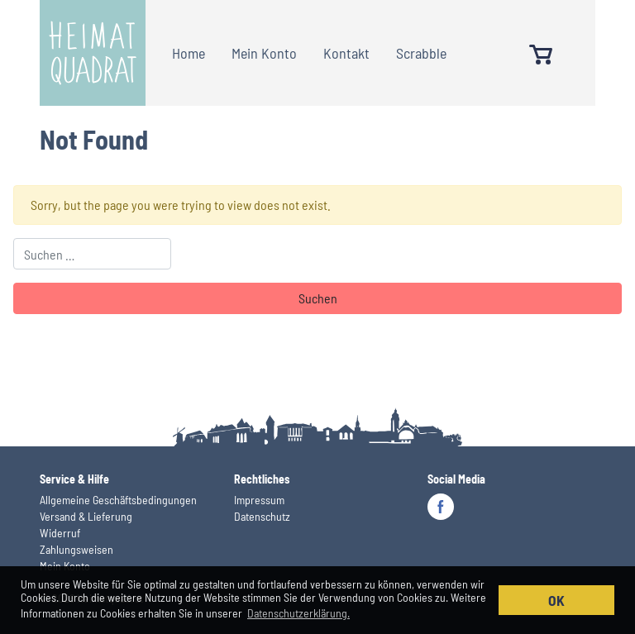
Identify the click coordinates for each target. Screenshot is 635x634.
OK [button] (556, 600)
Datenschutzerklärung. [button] (298, 613)
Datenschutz (262, 516)
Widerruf (60, 533)
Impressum (259, 500)
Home (188, 53)
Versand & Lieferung (86, 516)
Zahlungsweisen (76, 549)
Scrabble (421, 53)
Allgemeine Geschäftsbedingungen (118, 500)
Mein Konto (264, 53)
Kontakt (346, 53)
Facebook (440, 506)
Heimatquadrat (93, 53)
